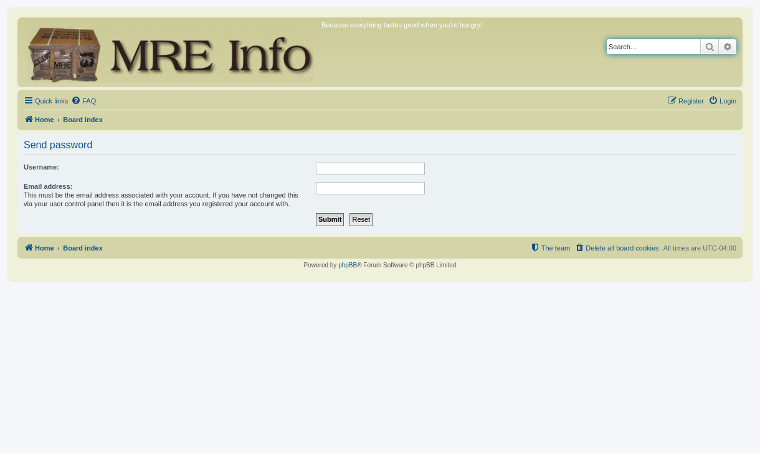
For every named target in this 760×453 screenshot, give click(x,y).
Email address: (48, 186)
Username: (41, 167)
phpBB (347, 265)
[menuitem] (83, 100)
